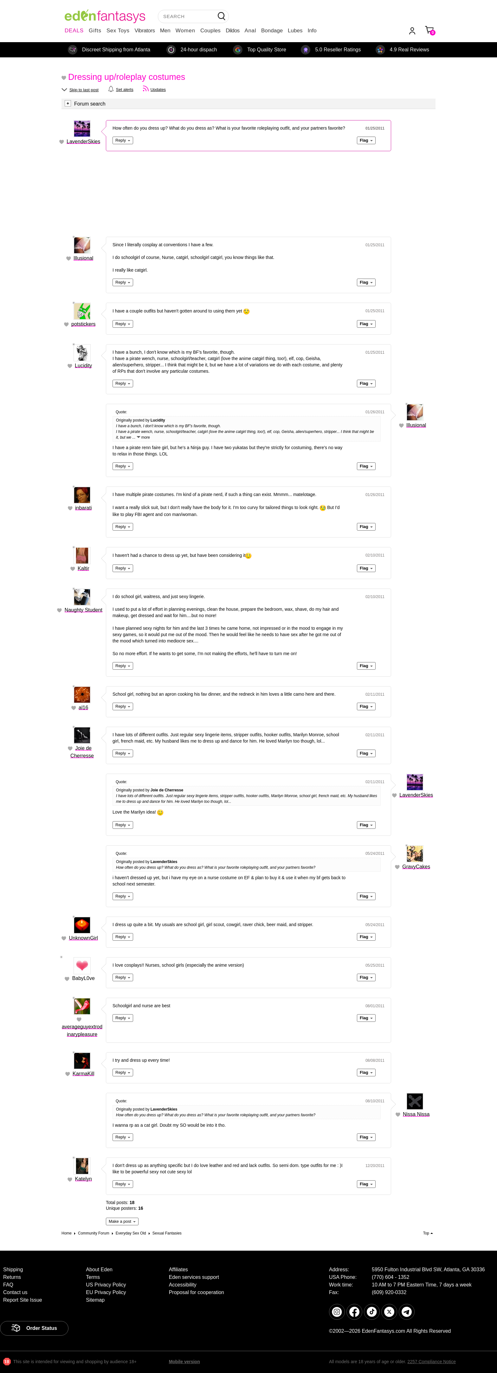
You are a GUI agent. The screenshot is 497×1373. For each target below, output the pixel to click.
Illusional (83, 258)
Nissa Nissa (416, 1114)
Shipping (13, 1269)
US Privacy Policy (106, 1284)
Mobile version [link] (184, 1361)
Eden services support (194, 1277)
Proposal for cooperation (196, 1292)
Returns (12, 1277)
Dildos (232, 31)
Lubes (295, 31)
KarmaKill (83, 1073)
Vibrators (145, 31)
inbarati (83, 508)
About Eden (99, 1269)
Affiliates (178, 1269)
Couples (210, 31)
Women (185, 31)
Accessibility (183, 1284)
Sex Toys (118, 31)
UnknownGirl (83, 938)
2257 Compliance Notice (431, 1361)
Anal (250, 31)
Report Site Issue (22, 1300)
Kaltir (83, 568)
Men (165, 31)
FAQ (8, 1284)
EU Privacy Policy (106, 1292)
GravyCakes (416, 866)
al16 (83, 707)
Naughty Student (83, 610)
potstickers (83, 324)
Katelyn (83, 1179)
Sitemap (95, 1300)
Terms (93, 1277)
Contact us (15, 1292)
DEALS (74, 31)
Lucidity (83, 365)
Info (311, 31)
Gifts (95, 31)
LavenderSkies (83, 141)
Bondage (272, 31)
